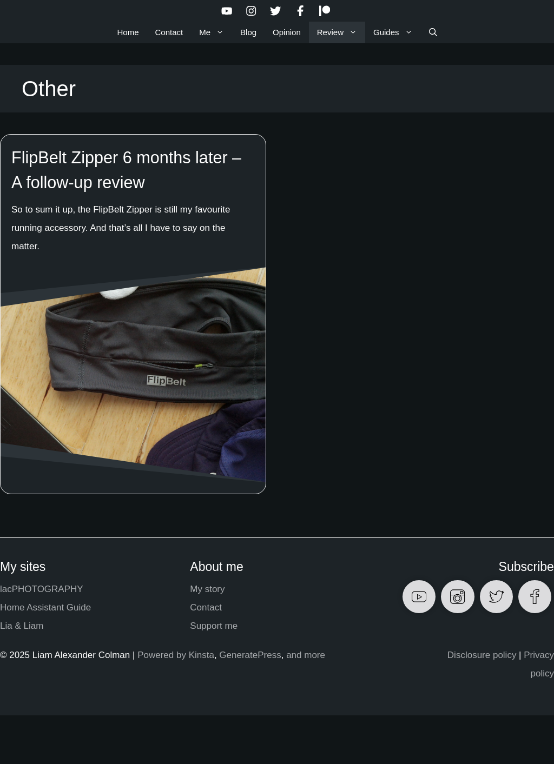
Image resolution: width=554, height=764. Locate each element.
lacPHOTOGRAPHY (41, 589)
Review (341, 32)
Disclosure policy (482, 655)
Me (215, 32)
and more (305, 655)
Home (127, 32)
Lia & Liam (21, 626)
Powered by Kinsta (175, 655)
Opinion (287, 32)
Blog (248, 32)
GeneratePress (250, 655)
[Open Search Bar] (433, 32)
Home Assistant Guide (45, 607)
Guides (397, 32)
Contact (169, 32)
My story (207, 589)
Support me (214, 626)
